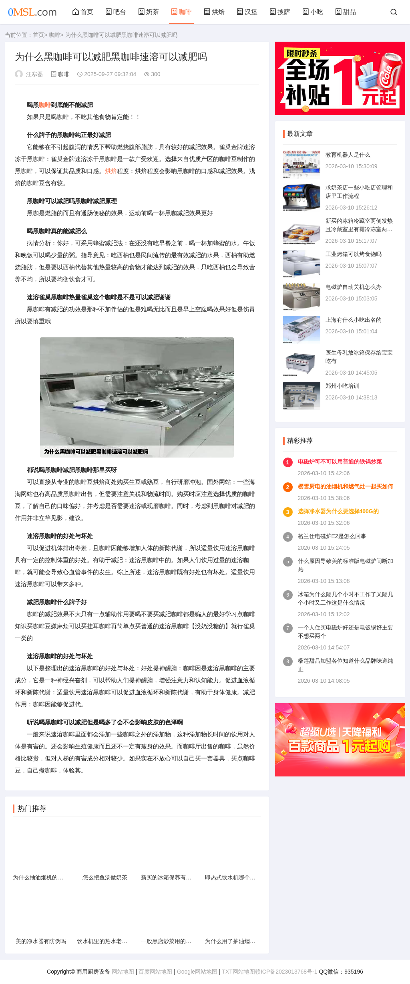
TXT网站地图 (238, 971)
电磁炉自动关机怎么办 (354, 287)
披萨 (279, 11)
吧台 (115, 11)
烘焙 (214, 11)
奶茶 (148, 11)
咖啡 (181, 11)
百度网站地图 (155, 971)
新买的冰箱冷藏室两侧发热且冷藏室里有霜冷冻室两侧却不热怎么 (359, 229)
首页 (82, 11)
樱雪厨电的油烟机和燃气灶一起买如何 (345, 486)
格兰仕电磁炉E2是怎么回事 (332, 536)
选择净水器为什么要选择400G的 (338, 511)
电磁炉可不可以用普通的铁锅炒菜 (340, 461)
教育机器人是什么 (348, 154)
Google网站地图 (197, 971)
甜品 (345, 11)
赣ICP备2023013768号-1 (286, 971)
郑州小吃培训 (342, 386)
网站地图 (123, 971)
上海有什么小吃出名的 (354, 320)
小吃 (312, 11)
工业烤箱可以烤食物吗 (354, 254)
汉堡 (247, 11)
